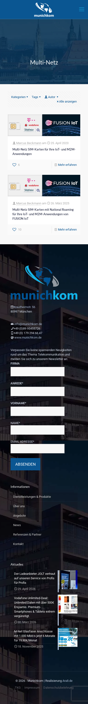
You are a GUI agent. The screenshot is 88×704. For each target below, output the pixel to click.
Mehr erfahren (67, 165)
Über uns (19, 506)
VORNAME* (18, 403)
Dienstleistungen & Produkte (32, 496)
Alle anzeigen (66, 101)
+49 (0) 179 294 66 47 (28, 333)
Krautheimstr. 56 (24, 307)
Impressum (32, 687)
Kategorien (20, 97)
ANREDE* (17, 383)
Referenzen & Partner (27, 534)
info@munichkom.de (28, 324)
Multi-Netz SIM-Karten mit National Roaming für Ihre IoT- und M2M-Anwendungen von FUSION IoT (43, 214)
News (17, 525)
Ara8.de (67, 681)
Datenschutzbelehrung (58, 687)
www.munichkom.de (28, 337)
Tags (36, 97)
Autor (51, 97)
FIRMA (15, 363)
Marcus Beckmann (28, 143)
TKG (18, 687)
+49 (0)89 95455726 (27, 328)
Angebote (19, 515)
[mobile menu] (82, 9)
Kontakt (18, 544)
